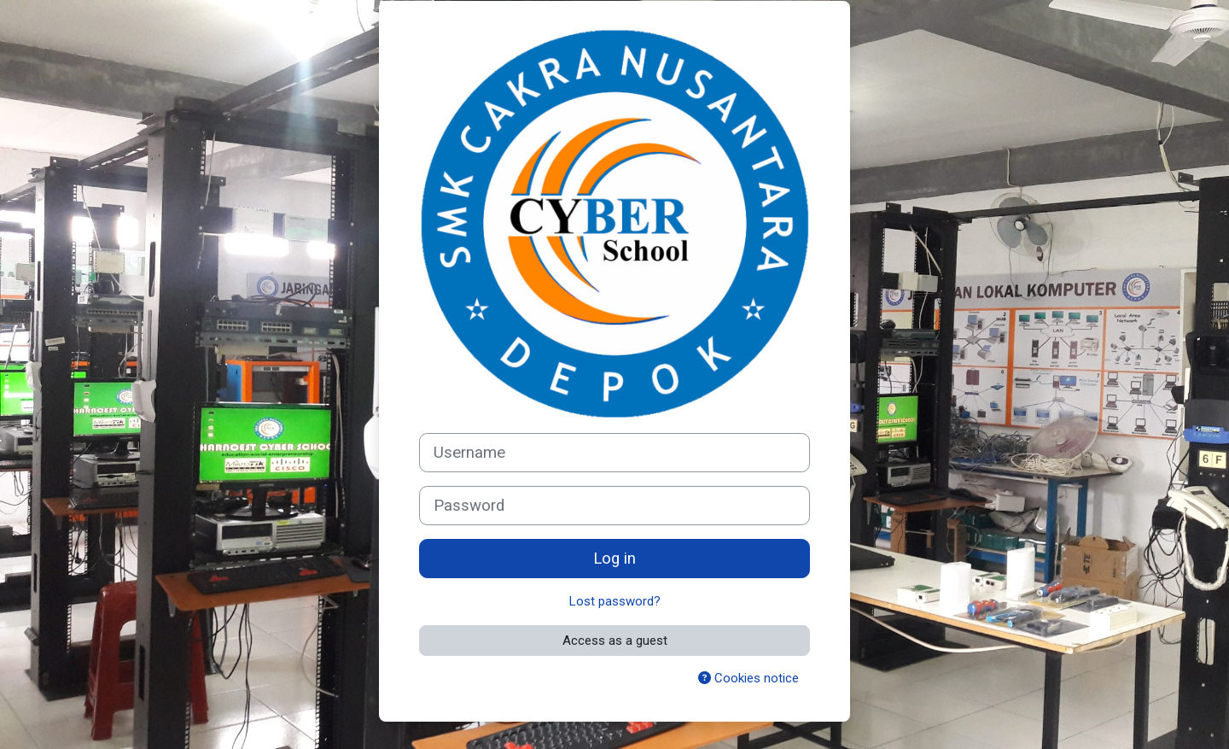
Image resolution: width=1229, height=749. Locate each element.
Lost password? (615, 601)
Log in (614, 558)
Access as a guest (614, 640)
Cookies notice (748, 678)
